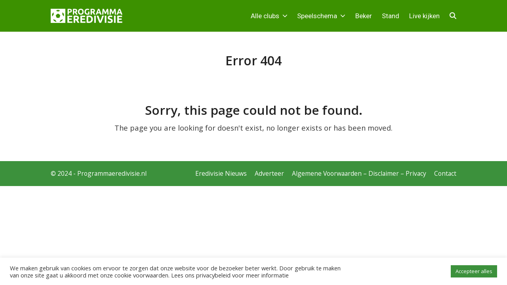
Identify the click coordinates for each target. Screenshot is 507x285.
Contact (445, 173)
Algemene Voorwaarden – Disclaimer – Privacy (359, 173)
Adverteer (269, 173)
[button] (453, 16)
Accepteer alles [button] (474, 271)
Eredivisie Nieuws (221, 173)
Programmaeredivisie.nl (112, 173)
